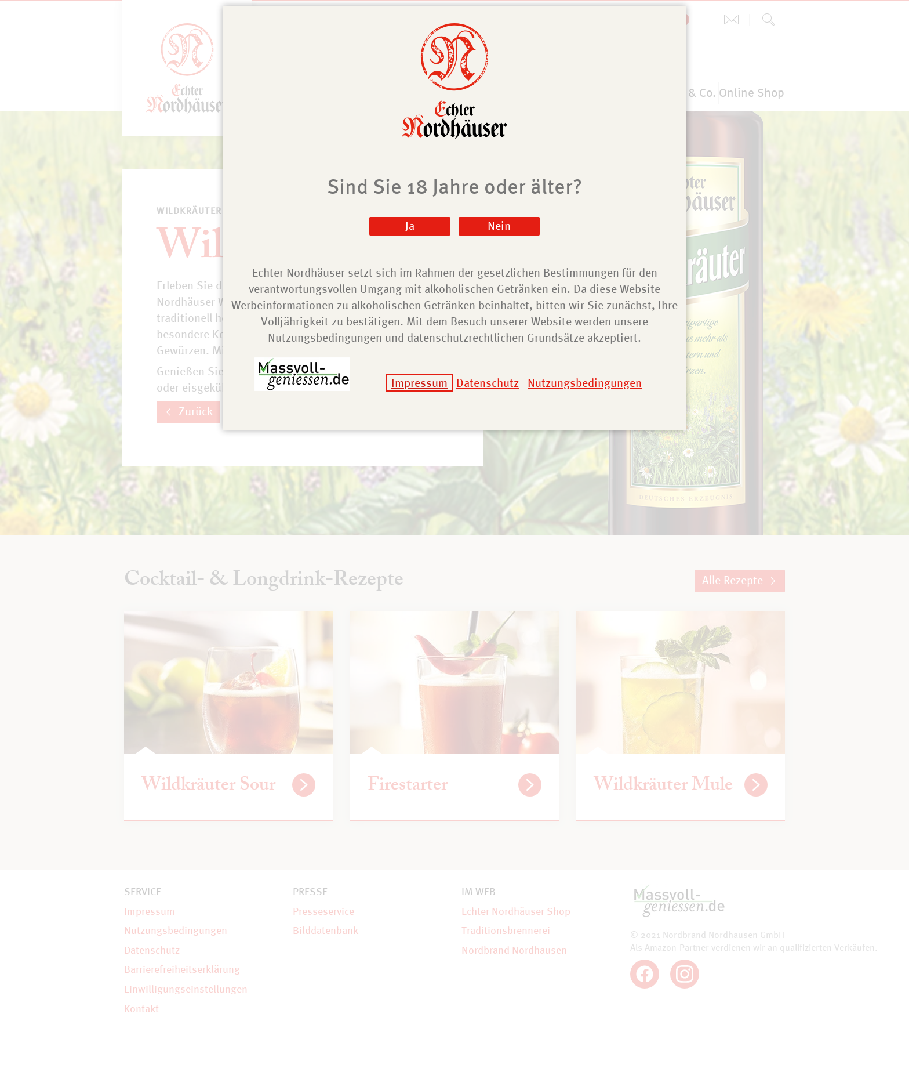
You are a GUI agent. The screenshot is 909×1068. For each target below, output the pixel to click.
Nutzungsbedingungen (585, 382)
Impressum (419, 382)
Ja (409, 225)
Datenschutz (487, 382)
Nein (499, 225)
